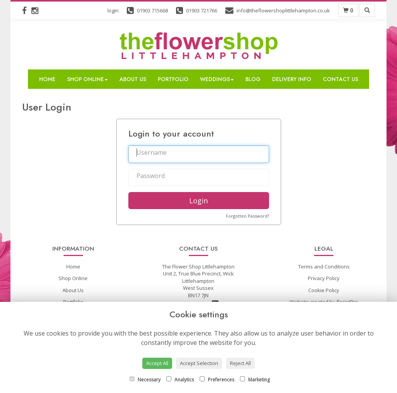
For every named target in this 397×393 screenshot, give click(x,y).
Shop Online (87, 79)
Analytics (180, 379)
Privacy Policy (324, 278)
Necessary (145, 379)
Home (47, 79)
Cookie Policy (323, 290)
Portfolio (173, 79)
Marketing (255, 379)
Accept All (157, 363)
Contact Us (340, 79)
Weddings (217, 79)
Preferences (217, 379)
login (113, 10)
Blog (253, 79)
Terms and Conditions (324, 266)
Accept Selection (199, 363)
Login (198, 200)
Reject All (240, 363)
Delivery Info (291, 79)
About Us (132, 79)
